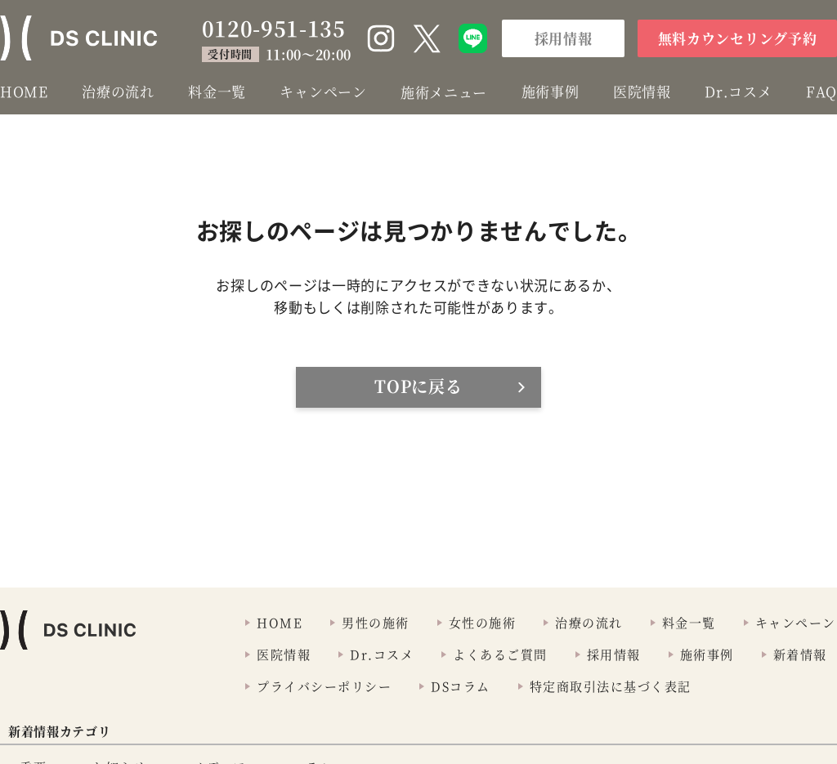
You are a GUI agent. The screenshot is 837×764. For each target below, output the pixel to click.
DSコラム (460, 686)
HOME (24, 91)
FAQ (821, 91)
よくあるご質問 (500, 654)
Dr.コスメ (738, 91)
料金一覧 (217, 91)
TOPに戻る (418, 386)
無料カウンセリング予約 (737, 38)
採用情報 (564, 38)
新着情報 (800, 654)
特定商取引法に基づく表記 (611, 686)
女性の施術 (483, 622)
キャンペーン (323, 91)
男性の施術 (376, 622)
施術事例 (550, 91)
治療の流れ (118, 91)
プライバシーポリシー (324, 686)
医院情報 (642, 91)
